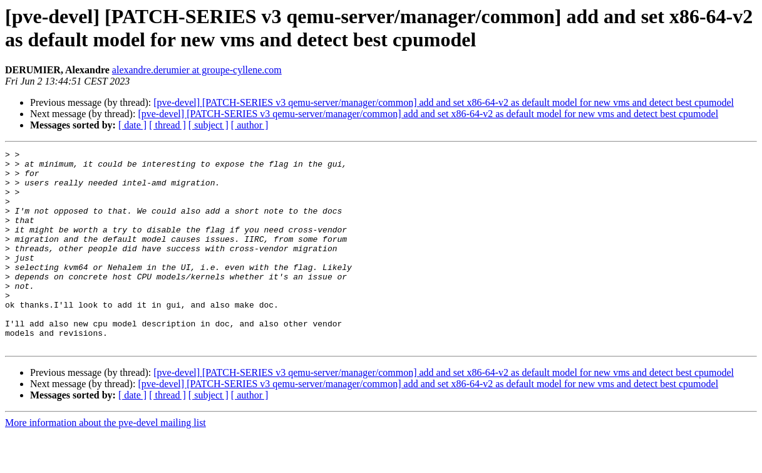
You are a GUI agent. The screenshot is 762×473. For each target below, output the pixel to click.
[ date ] (132, 125)
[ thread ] (167, 125)
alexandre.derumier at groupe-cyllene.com (197, 70)
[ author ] (250, 125)
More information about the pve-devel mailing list (105, 462)
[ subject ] (208, 125)
